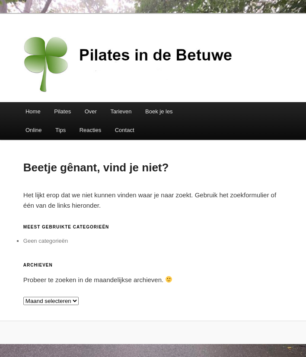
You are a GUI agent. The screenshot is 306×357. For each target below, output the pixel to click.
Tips (60, 130)
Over (91, 111)
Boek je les (159, 111)
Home (33, 111)
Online (34, 130)
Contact (124, 130)
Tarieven (120, 111)
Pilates (62, 111)
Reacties (91, 130)
